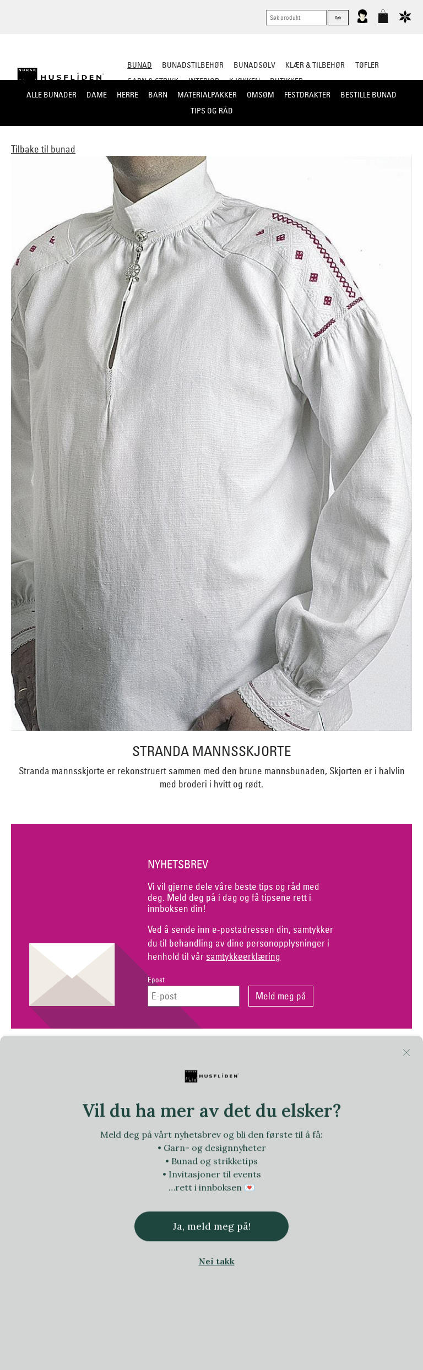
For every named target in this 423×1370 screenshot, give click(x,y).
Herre (127, 95)
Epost (156, 980)
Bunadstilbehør (193, 65)
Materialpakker (207, 95)
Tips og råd (212, 111)
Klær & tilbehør (315, 65)
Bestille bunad (368, 95)
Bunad (139, 65)
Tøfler (367, 65)
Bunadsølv (254, 65)
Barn (157, 95)
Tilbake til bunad (43, 149)
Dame (96, 95)
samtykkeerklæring (243, 956)
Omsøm (260, 95)
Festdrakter (307, 95)
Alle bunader (51, 95)
